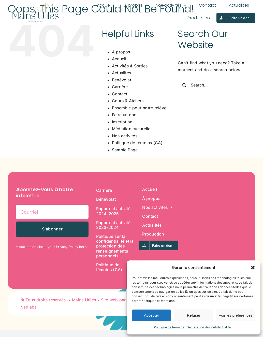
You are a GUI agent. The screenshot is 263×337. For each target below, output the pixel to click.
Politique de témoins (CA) (137, 142)
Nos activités (124, 135)
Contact (119, 93)
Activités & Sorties (130, 65)
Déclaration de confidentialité (209, 327)
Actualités (121, 72)
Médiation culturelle (131, 128)
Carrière (120, 86)
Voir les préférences (236, 315)
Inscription (122, 121)
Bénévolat (121, 79)
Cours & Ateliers (128, 100)
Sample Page (125, 149)
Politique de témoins (169, 327)
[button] (252, 267)
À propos (121, 51)
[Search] (184, 85)
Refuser (193, 315)
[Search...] (216, 85)
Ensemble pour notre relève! (140, 107)
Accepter (151, 315)
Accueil (119, 58)
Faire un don (124, 114)
